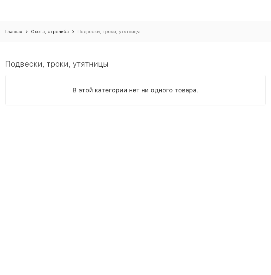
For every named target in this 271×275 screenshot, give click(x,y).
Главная (13, 31)
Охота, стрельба (50, 31)
